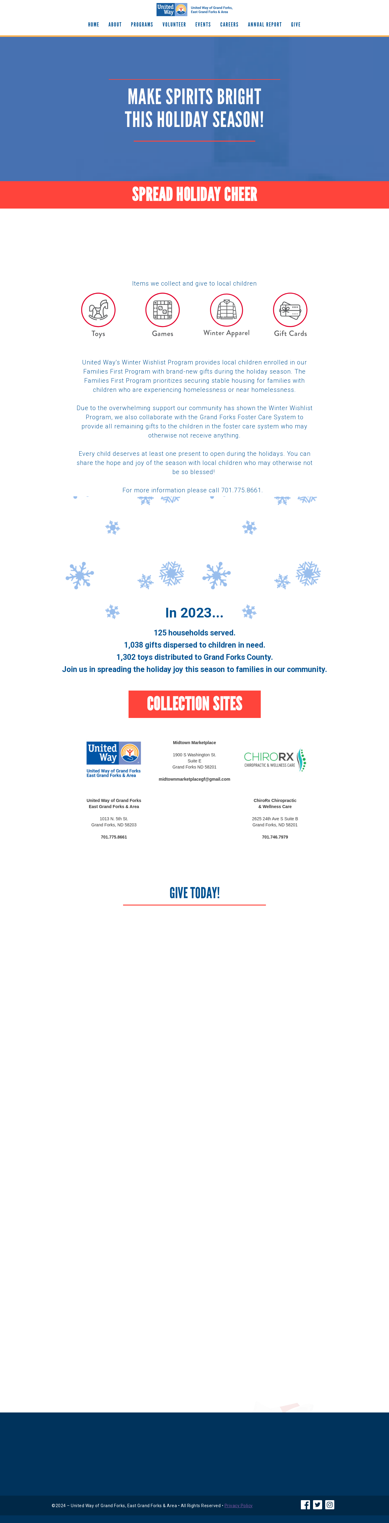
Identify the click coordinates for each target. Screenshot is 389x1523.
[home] (194, 9)
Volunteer (174, 24)
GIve (296, 24)
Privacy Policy (239, 1505)
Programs (142, 24)
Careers (229, 24)
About (115, 24)
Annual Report (265, 24)
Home (93, 24)
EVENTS (203, 24)
